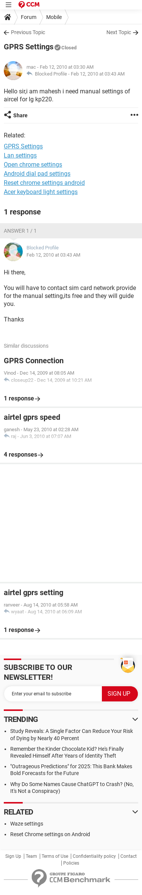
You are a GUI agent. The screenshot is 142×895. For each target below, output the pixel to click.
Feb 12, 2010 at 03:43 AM (98, 74)
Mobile (54, 17)
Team (31, 856)
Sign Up (13, 856)
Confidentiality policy (94, 856)
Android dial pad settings (37, 173)
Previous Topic (28, 32)
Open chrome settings (33, 164)
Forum (28, 17)
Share (20, 115)
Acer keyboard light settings (41, 191)
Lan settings (20, 155)
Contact (128, 856)
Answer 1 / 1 (20, 231)
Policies (71, 863)
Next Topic (118, 32)
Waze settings (26, 824)
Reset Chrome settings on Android (50, 834)
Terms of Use (55, 856)
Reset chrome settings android (44, 182)
